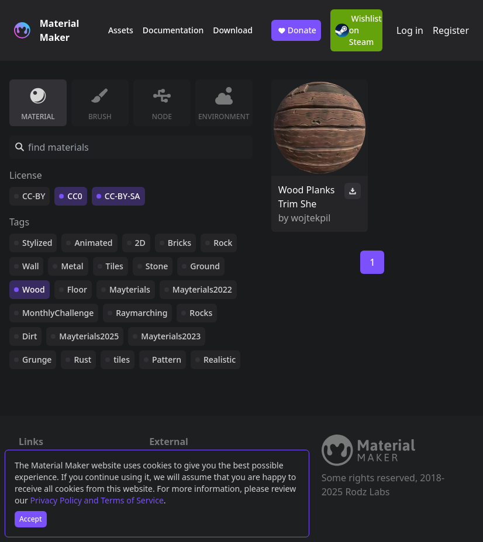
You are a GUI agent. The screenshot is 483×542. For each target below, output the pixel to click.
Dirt (29, 336)
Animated (93, 242)
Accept (30, 519)
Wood (33, 289)
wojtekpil (311, 217)
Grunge (36, 359)
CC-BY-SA (122, 195)
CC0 (74, 195)
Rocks (200, 312)
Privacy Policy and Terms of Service (97, 500)
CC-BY (33, 195)
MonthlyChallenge (58, 312)
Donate (296, 30)
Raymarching (141, 312)
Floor (77, 289)
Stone (157, 266)
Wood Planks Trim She (306, 196)
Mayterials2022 (202, 289)
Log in (409, 30)
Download (233, 30)
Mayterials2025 (89, 336)
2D (140, 242)
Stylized (37, 242)
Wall (30, 266)
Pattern (166, 359)
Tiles (114, 266)
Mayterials (129, 289)
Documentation (173, 30)
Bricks (179, 242)
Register (451, 30)
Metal (72, 266)
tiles (121, 359)
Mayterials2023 (171, 336)
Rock (222, 242)
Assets (120, 30)
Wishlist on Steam (358, 30)
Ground (205, 266)
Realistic (219, 359)
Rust (82, 359)
